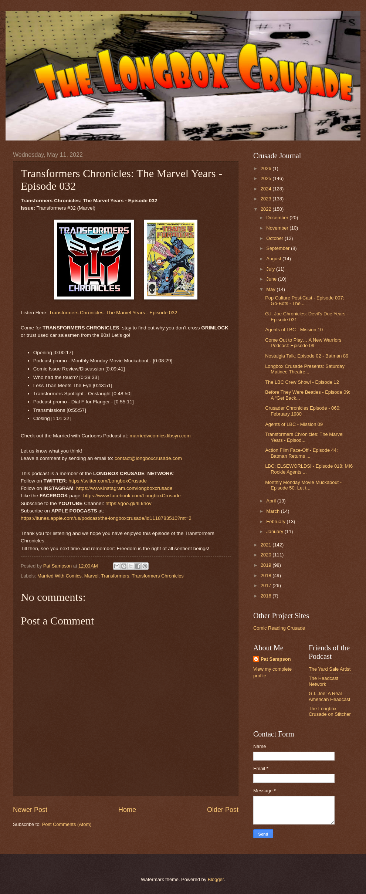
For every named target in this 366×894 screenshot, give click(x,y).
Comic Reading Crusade (279, 628)
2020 (266, 555)
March (273, 511)
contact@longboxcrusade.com (148, 458)
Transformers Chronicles (157, 576)
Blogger (216, 879)
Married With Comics (59, 576)
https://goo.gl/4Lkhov (128, 503)
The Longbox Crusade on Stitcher (330, 711)
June (272, 279)
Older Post (222, 809)
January (275, 531)
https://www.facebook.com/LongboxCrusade (132, 495)
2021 (266, 545)
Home (127, 809)
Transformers (115, 576)
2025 (266, 178)
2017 (266, 585)
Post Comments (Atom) (67, 824)
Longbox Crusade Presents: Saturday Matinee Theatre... (305, 369)
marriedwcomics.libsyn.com (159, 435)
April (271, 501)
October (275, 238)
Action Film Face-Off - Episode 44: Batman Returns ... (301, 452)
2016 (266, 596)
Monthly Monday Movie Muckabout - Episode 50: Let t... (303, 485)
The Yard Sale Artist (329, 669)
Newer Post (30, 809)
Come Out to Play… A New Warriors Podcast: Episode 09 (303, 342)
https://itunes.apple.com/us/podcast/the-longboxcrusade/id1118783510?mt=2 (106, 518)
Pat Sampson (276, 659)
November (277, 228)
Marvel (91, 576)
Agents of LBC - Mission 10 (294, 329)
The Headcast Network (323, 681)
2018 (266, 575)
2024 (266, 189)
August (274, 258)
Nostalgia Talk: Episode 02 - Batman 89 (306, 356)
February (276, 521)
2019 (266, 565)
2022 (266, 209)
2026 (266, 168)
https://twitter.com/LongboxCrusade (107, 481)
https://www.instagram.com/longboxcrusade (124, 488)
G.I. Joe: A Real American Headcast (329, 696)
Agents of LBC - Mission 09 (294, 424)
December (277, 217)
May (271, 289)
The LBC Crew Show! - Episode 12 (302, 382)
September (278, 248)
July (271, 269)
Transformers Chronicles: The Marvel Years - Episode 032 (113, 312)
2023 (266, 199)
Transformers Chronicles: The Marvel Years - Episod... (304, 437)
